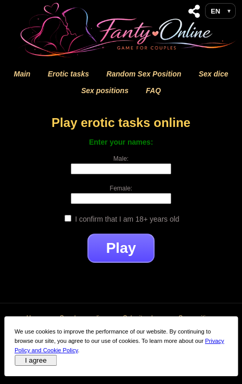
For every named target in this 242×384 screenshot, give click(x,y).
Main (22, 74)
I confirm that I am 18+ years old (122, 219)
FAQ (153, 90)
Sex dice (213, 74)
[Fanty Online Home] (129, 57)
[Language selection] (220, 11)
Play (121, 248)
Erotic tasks (68, 74)
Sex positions (105, 90)
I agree (36, 360)
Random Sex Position (143, 74)
